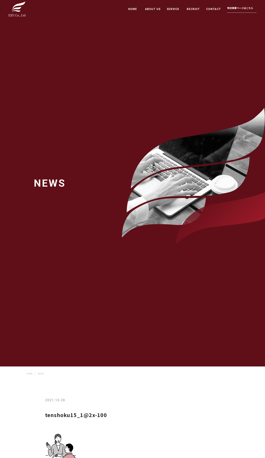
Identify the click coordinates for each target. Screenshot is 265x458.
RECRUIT (193, 9)
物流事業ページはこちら (240, 8)
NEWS (41, 373)
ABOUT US (153, 9)
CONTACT (213, 9)
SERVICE (173, 9)
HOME (132, 9)
